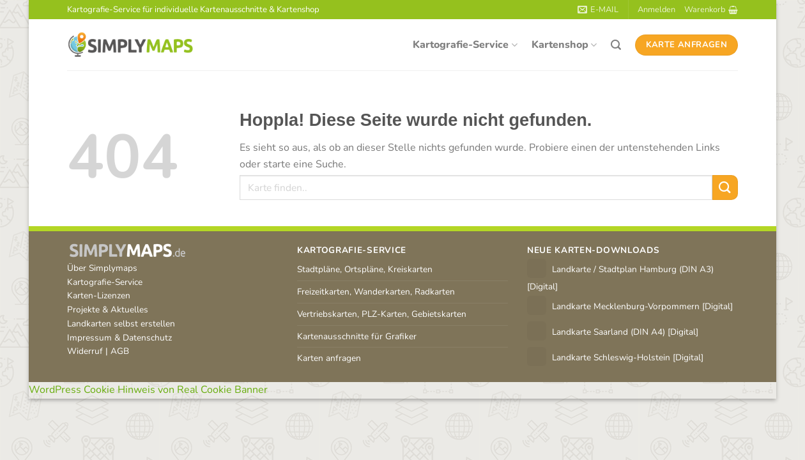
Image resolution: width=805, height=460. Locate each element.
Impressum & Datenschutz (119, 338)
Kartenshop (564, 45)
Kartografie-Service (465, 45)
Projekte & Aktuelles (107, 309)
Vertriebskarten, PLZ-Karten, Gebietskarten (381, 314)
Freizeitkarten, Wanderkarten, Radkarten (376, 292)
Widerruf (85, 351)
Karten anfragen (329, 358)
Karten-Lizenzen (98, 295)
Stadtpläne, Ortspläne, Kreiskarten (365, 269)
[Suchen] (616, 45)
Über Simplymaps (102, 268)
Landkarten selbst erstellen (121, 324)
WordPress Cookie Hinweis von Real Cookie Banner (148, 390)
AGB (120, 351)
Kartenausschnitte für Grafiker (357, 336)
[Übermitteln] (725, 187)
